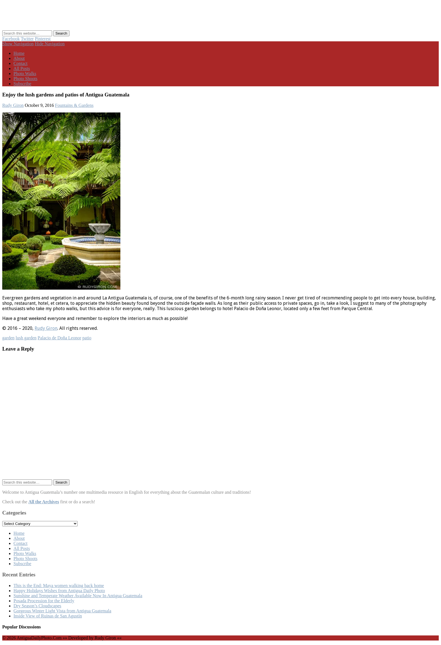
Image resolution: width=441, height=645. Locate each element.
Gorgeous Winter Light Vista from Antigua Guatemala (62, 610)
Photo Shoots (25, 78)
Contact (21, 63)
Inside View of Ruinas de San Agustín (48, 616)
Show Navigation (18, 43)
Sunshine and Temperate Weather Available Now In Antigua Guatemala (78, 595)
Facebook (11, 38)
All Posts (22, 68)
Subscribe (22, 83)
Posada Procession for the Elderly (44, 600)
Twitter (27, 38)
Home (19, 53)
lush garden (26, 337)
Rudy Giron (13, 105)
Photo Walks (25, 73)
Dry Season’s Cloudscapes (37, 605)
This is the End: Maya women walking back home (59, 585)
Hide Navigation (50, 43)
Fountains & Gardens (74, 105)
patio (86, 337)
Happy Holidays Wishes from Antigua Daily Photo (59, 590)
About (19, 58)
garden (8, 337)
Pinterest (43, 38)
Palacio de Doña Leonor (59, 337)
